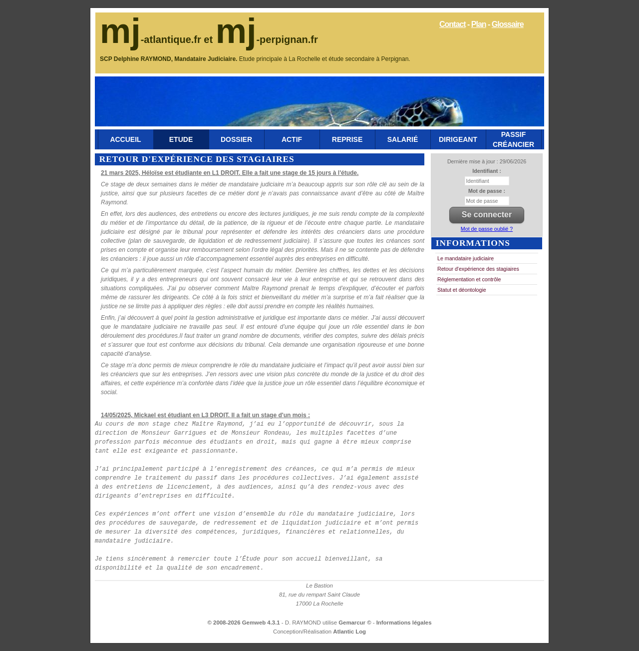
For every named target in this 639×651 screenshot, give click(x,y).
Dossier (236, 139)
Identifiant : (486, 171)
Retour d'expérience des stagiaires (478, 269)
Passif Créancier (513, 139)
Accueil (125, 139)
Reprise (347, 139)
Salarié (402, 139)
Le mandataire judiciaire (465, 258)
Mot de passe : (486, 191)
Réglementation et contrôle (469, 279)
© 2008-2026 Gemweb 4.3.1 (244, 623)
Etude (181, 139)
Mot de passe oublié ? (487, 229)
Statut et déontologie (461, 290)
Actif (292, 139)
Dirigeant (458, 139)
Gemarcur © (355, 623)
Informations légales (404, 623)
